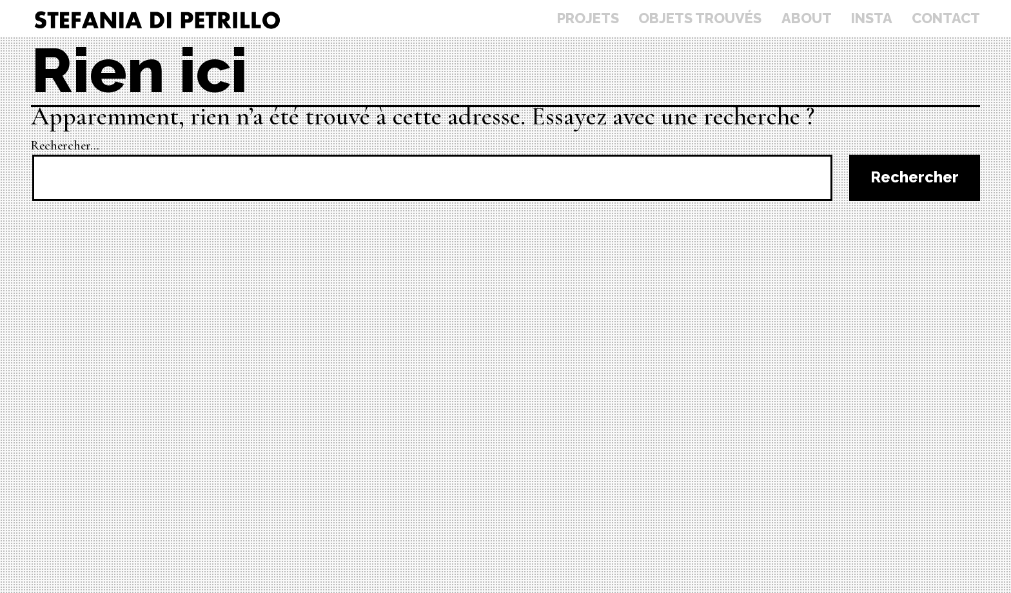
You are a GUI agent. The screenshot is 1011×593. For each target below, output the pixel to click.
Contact (946, 18)
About (806, 18)
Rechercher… (65, 145)
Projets (588, 18)
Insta (871, 18)
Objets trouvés (699, 18)
